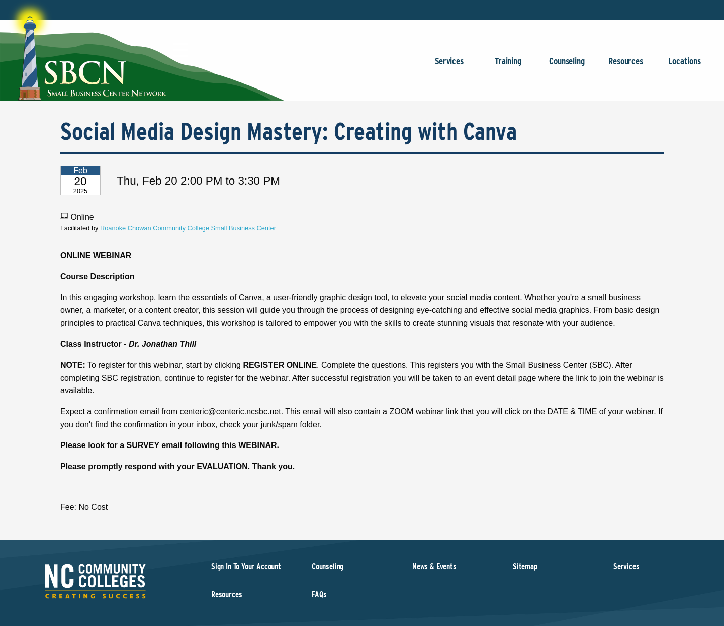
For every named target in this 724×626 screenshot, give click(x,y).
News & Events (434, 566)
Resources (625, 66)
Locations (684, 66)
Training (508, 66)
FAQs (319, 594)
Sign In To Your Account (246, 566)
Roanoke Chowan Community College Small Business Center (188, 228)
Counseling (566, 66)
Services (449, 66)
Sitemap (525, 566)
